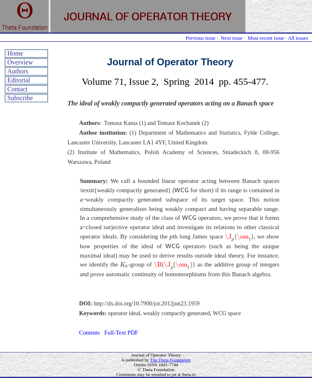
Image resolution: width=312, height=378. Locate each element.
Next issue (232, 38)
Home (15, 53)
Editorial (18, 80)
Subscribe (20, 97)
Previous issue (201, 38)
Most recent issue (266, 38)
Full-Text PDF (121, 332)
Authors (17, 71)
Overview (20, 62)
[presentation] (181, 190)
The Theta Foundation (170, 359)
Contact (17, 89)
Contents (89, 332)
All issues (298, 38)
